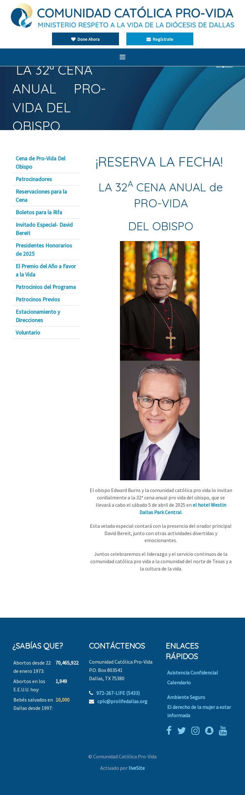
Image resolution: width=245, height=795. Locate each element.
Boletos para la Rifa (39, 212)
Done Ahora (85, 39)
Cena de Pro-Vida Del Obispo (40, 162)
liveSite (137, 768)
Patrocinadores (34, 179)
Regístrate (159, 39)
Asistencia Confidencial (192, 672)
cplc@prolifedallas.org (122, 701)
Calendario (179, 682)
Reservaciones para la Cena (41, 195)
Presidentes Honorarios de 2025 (44, 249)
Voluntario (28, 332)
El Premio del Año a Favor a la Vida (46, 270)
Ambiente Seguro (186, 697)
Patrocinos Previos (38, 299)
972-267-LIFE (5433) (118, 693)
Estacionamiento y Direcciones (38, 316)
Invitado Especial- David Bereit (44, 229)
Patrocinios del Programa (46, 287)
